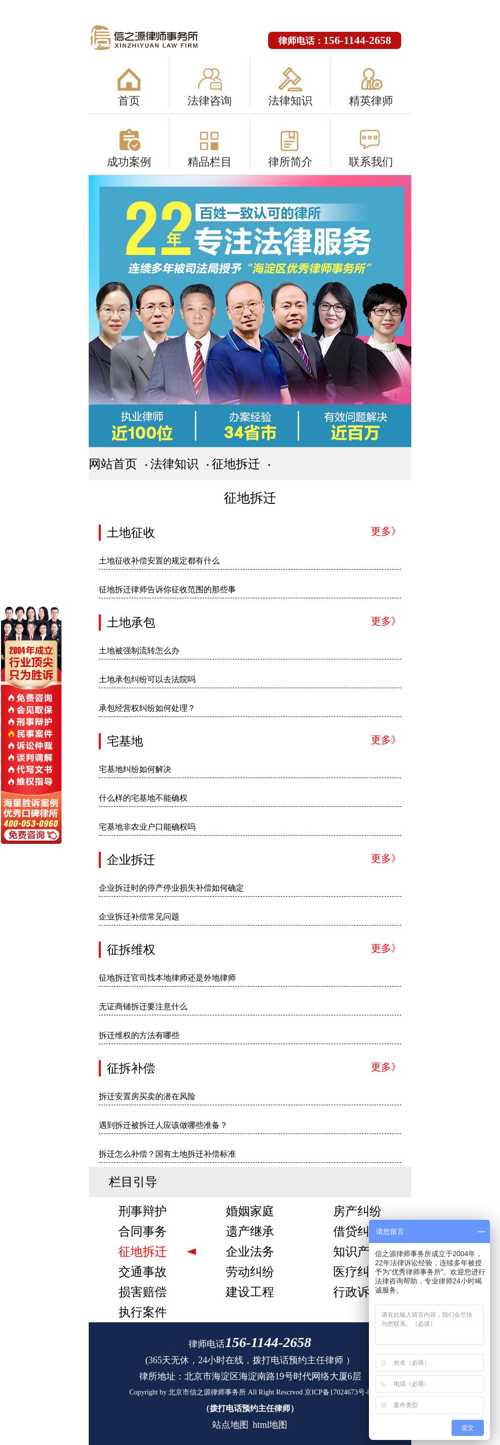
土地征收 (131, 532)
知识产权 (357, 1251)
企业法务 (250, 1251)
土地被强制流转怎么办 (139, 650)
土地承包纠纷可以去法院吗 (147, 679)
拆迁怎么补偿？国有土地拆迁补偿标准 (167, 1154)
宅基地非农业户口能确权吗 (147, 826)
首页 (129, 100)
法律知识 (290, 100)
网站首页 (113, 464)
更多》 (386, 531)
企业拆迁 (131, 859)
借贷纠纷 (357, 1231)
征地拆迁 (236, 464)
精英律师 (371, 100)
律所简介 (290, 162)
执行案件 (142, 1312)
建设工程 (250, 1292)
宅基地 (125, 741)
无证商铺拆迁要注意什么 (143, 1006)
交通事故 (142, 1271)
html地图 (270, 1425)
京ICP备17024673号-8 (337, 1392)
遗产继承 (250, 1231)
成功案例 (129, 162)
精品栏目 (210, 162)
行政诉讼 (357, 1292)
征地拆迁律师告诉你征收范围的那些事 (167, 589)
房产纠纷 (357, 1211)
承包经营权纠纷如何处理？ (147, 708)
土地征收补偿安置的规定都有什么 (159, 560)
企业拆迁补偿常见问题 (139, 916)
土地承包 (131, 622)
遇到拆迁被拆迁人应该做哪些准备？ (163, 1125)
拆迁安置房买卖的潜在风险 (147, 1096)
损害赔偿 (142, 1292)
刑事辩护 (142, 1211)
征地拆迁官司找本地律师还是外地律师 (167, 977)
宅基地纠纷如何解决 (135, 769)
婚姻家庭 (250, 1211)
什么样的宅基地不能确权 (143, 798)
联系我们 (371, 162)
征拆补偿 (131, 1068)
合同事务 (142, 1231)
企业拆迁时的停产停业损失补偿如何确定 (171, 888)
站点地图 (230, 1425)
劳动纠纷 (250, 1271)
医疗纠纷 (357, 1271)
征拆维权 (131, 949)
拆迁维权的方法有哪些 (139, 1035)
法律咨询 (210, 100)
